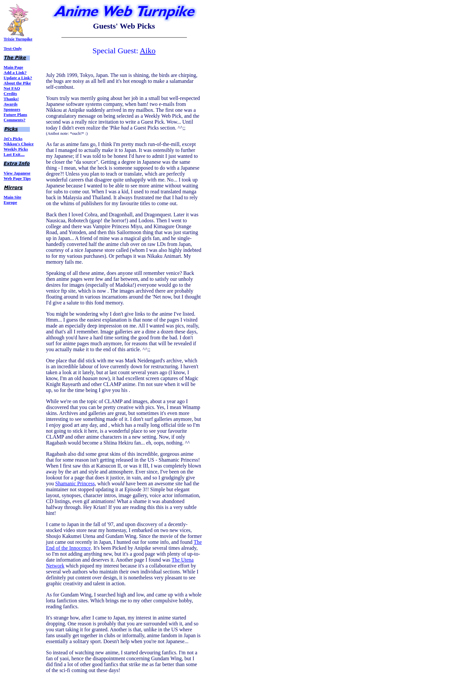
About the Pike (17, 83)
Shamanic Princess (75, 483)
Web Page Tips (17, 178)
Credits (10, 93)
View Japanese (17, 173)
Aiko (147, 50)
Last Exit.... (14, 154)
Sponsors (12, 109)
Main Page (13, 67)
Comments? (14, 119)
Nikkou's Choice (19, 143)
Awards (10, 104)
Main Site (12, 197)
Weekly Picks (16, 149)
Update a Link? (18, 77)
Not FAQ (12, 88)
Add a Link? (15, 72)
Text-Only (13, 48)
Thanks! (11, 98)
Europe (10, 202)
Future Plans (15, 114)
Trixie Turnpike (18, 37)
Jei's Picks (13, 138)
